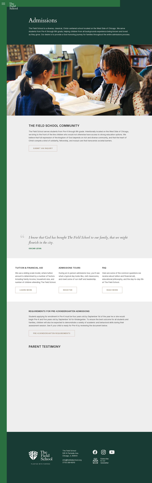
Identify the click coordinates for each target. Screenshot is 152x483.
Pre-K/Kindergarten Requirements (51, 333)
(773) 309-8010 (68, 462)
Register (67, 290)
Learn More (26, 290)
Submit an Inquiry (43, 148)
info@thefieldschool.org (71, 460)
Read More (112, 290)
